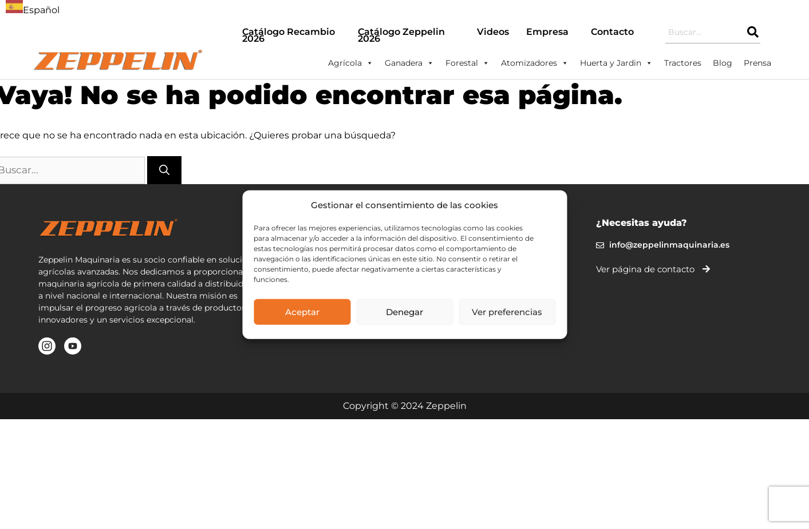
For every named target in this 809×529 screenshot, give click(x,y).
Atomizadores (535, 62)
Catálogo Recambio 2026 (288, 35)
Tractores (682, 63)
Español (33, 10)
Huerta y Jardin (616, 62)
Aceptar (302, 311)
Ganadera (409, 62)
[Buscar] (164, 170)
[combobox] (32, 8)
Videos (493, 31)
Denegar (404, 311)
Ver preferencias (507, 311)
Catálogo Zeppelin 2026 (401, 35)
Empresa (547, 31)
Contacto (612, 31)
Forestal (467, 62)
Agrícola (350, 62)
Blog (722, 63)
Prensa (757, 63)
